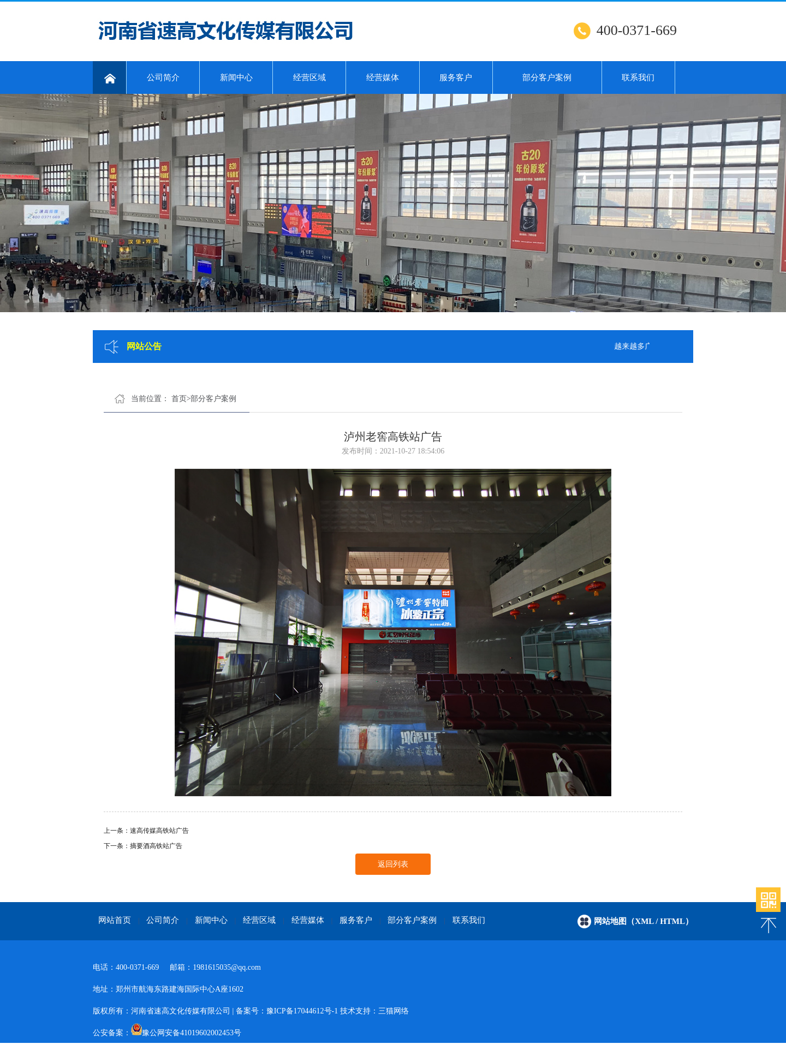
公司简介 (163, 77)
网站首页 (114, 920)
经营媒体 (382, 77)
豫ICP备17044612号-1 (302, 1011)
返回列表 (393, 864)
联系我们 (638, 77)
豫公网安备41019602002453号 (191, 1033)
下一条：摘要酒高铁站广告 (143, 846)
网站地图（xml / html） (643, 921)
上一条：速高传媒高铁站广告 (146, 830)
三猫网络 (393, 1011)
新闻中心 (236, 77)
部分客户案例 (546, 77)
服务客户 (455, 77)
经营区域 (309, 77)
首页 (179, 399)
